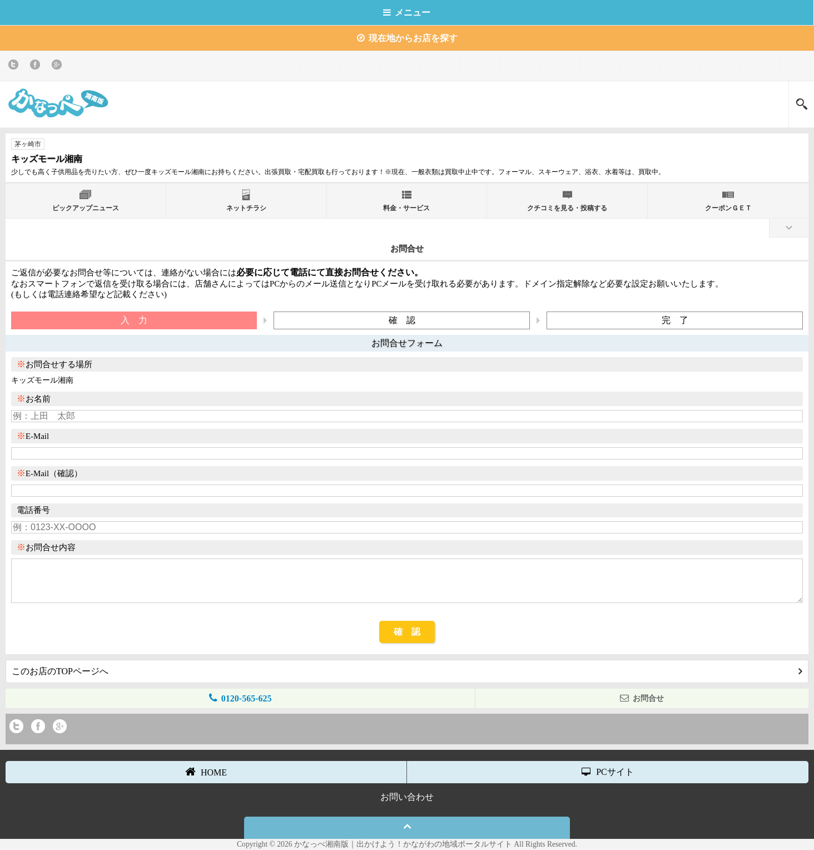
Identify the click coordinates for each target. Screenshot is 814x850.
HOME (206, 771)
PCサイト (608, 772)
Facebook (37, 66)
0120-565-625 (240, 698)
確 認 (407, 631)
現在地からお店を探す (407, 38)
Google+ (59, 66)
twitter (15, 66)
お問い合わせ (407, 797)
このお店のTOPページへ (407, 671)
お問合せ (642, 698)
